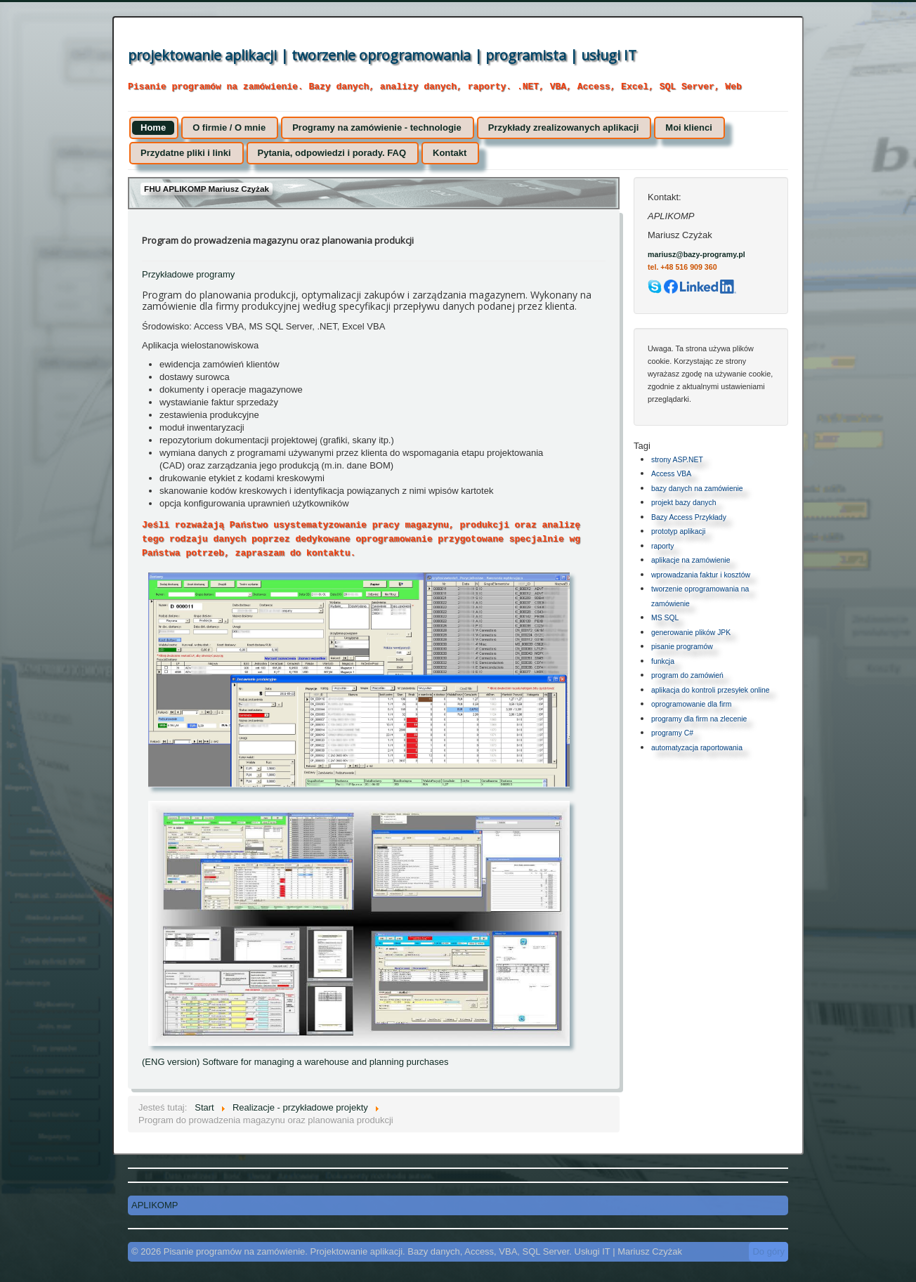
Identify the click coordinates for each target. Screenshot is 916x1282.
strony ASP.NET (677, 460)
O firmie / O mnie (229, 127)
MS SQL (665, 618)
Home (153, 127)
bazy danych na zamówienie (697, 488)
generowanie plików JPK (691, 632)
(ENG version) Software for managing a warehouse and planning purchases (295, 1062)
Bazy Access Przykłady (688, 517)
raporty (662, 546)
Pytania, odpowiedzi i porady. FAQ (332, 153)
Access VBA (671, 474)
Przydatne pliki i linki (185, 153)
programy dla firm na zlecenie (699, 719)
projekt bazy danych (683, 502)
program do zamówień (687, 675)
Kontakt (449, 153)
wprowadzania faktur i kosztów (700, 575)
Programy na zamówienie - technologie (377, 127)
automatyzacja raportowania (696, 748)
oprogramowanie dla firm (691, 704)
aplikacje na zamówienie (691, 560)
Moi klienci (688, 127)
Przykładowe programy (188, 274)
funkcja (662, 661)
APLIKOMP (154, 1205)
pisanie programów (682, 646)
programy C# (672, 733)
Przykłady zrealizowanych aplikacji (563, 127)
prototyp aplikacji (678, 531)
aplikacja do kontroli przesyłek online (710, 690)
